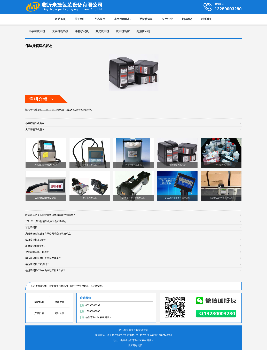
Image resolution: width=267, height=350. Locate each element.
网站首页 (60, 19)
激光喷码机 (102, 31)
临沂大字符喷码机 (58, 286)
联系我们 (206, 19)
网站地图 (39, 302)
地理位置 (59, 302)
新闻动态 (187, 19)
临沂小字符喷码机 (79, 286)
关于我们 (80, 19)
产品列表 (39, 313)
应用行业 (167, 19)
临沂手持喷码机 (39, 286)
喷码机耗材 (123, 31)
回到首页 (59, 313)
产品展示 (99, 19)
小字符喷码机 (122, 19)
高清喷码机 (143, 31)
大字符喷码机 (60, 31)
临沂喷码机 (97, 286)
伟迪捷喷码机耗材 (39, 46)
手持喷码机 (146, 19)
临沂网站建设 (135, 345)
